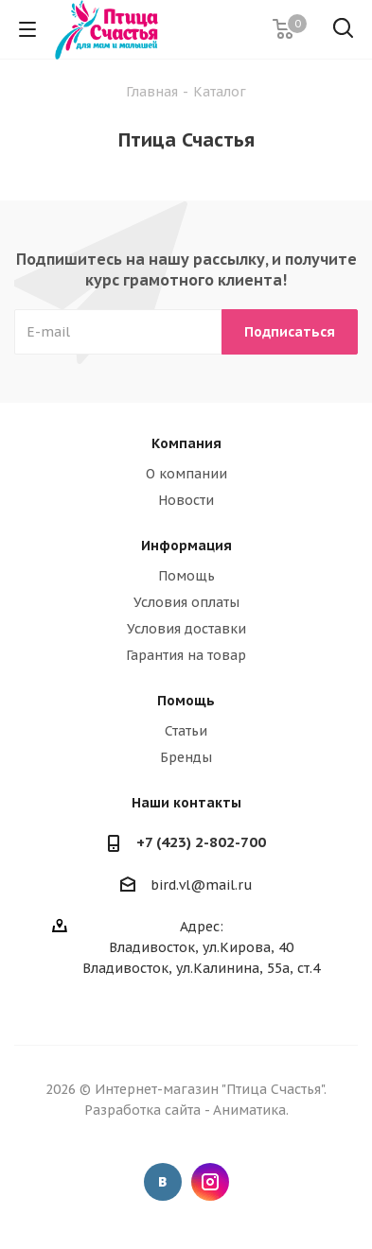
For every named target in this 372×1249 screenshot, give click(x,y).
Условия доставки (186, 628)
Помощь (186, 575)
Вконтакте (163, 1182)
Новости (186, 500)
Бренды (186, 757)
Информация (186, 545)
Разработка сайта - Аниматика (185, 1110)
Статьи (186, 730)
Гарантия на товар (186, 655)
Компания (186, 443)
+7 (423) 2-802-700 (201, 842)
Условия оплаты (186, 602)
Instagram (210, 1182)
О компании (186, 473)
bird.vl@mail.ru (202, 884)
